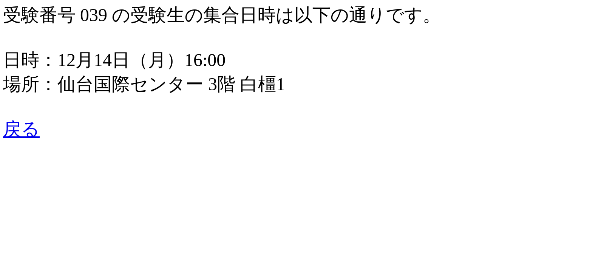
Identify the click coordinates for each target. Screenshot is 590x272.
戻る (21, 129)
